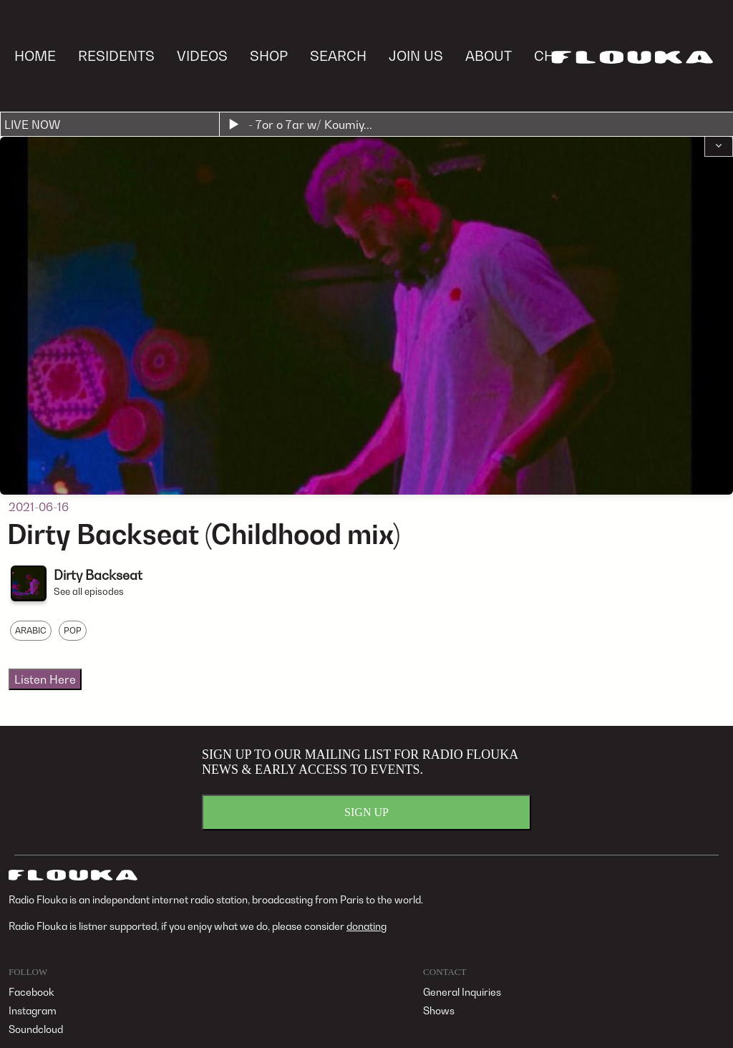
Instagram (33, 1010)
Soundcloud (36, 1029)
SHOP (269, 55)
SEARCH (338, 55)
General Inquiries (462, 992)
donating (366, 926)
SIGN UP (366, 812)
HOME (35, 55)
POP (73, 630)
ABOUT (488, 55)
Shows (439, 1010)
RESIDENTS (116, 55)
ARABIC (31, 630)
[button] (718, 147)
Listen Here (45, 679)
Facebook (31, 992)
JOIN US (416, 55)
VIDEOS (202, 55)
